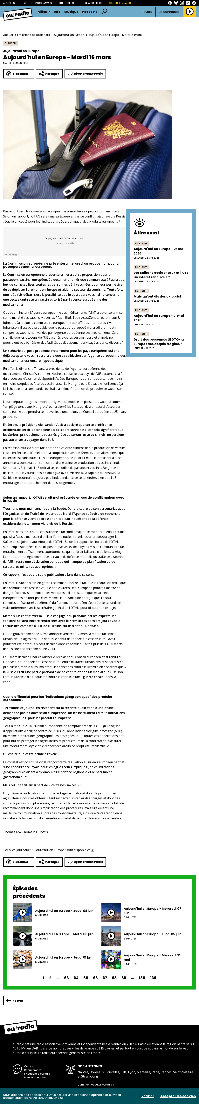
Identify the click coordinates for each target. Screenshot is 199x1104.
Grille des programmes (37, 3)
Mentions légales (35, 1077)
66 (95, 978)
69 (123, 978)
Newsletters (93, 3)
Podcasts (89, 11)
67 (105, 978)
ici (92, 850)
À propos (9, 3)
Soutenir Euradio (119, 3)
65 (85, 978)
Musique (71, 11)
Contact (29, 1066)
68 (114, 978)
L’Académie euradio (37, 1074)
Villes (44, 11)
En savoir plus (54, 1097)
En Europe (11, 43)
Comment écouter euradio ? (96, 1084)
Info (57, 11)
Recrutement (32, 1070)
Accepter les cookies (178, 1096)
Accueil (8, 35)
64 (76, 978)
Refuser (147, 1096)
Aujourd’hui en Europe (69, 35)
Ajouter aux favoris (85, 73)
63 (66, 978)
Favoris (147, 12)
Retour (14, 1000)
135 (142, 978)
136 (153, 978)
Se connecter (169, 11)
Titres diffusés (68, 3)
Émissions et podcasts (33, 35)
